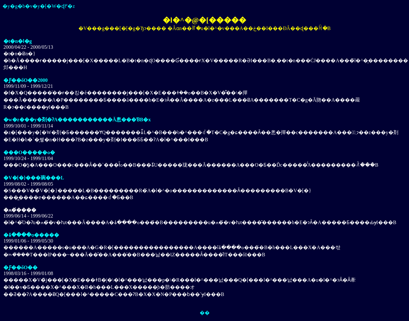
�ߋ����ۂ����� (31, 235)
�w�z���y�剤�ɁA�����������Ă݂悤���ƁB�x (77, 119)
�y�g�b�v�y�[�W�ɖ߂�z (38, 6)
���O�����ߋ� (29, 152)
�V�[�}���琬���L (33, 177)
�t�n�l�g (17, 41)
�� (205, 312)
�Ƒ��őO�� (20, 267)
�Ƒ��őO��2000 (25, 80)
